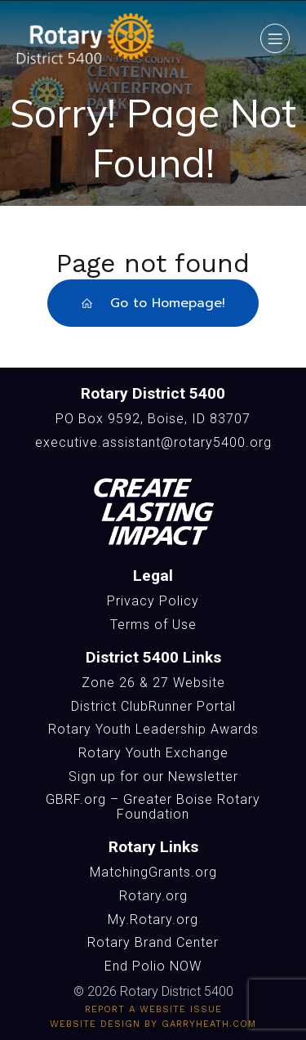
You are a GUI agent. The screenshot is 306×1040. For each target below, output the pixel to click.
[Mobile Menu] (275, 38)
